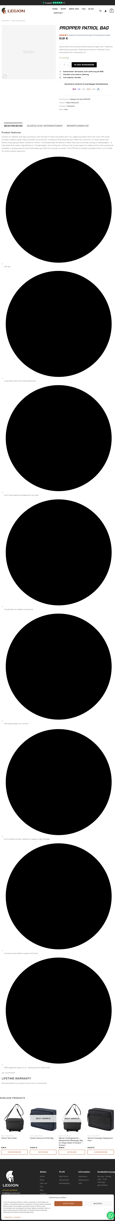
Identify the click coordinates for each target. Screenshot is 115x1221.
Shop (63, 9)
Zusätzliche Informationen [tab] (44, 125)
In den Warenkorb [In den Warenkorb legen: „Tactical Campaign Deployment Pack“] (100, 1152)
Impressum (17, 1217)
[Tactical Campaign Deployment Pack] (100, 1118)
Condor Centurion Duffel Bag (41, 1138)
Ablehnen (97, 1203)
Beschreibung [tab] (13, 125)
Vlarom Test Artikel (9, 1138)
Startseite (5, 21)
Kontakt (58, 13)
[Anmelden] (105, 10)
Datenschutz (8, 1217)
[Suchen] (101, 11)
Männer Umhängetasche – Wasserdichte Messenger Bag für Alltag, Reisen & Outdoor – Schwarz (71, 1141)
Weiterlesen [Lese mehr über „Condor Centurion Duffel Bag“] (43, 1152)
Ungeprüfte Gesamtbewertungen (80, 35)
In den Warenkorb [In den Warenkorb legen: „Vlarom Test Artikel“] (14, 1152)
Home (55, 9)
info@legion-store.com (11, 1193)
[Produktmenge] (64, 64)
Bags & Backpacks (18, 21)
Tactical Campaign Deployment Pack (100, 1139)
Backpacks (71, 106)
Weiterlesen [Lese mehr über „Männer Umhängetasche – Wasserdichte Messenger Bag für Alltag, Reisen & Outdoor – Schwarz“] (72, 1152)
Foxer (66, 109)
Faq (84, 9)
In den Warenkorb (84, 64)
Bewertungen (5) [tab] (77, 125)
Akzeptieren (68, 1203)
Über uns (74, 9)
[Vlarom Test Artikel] (14, 1118)
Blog (91, 9)
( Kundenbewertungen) (101, 35)
